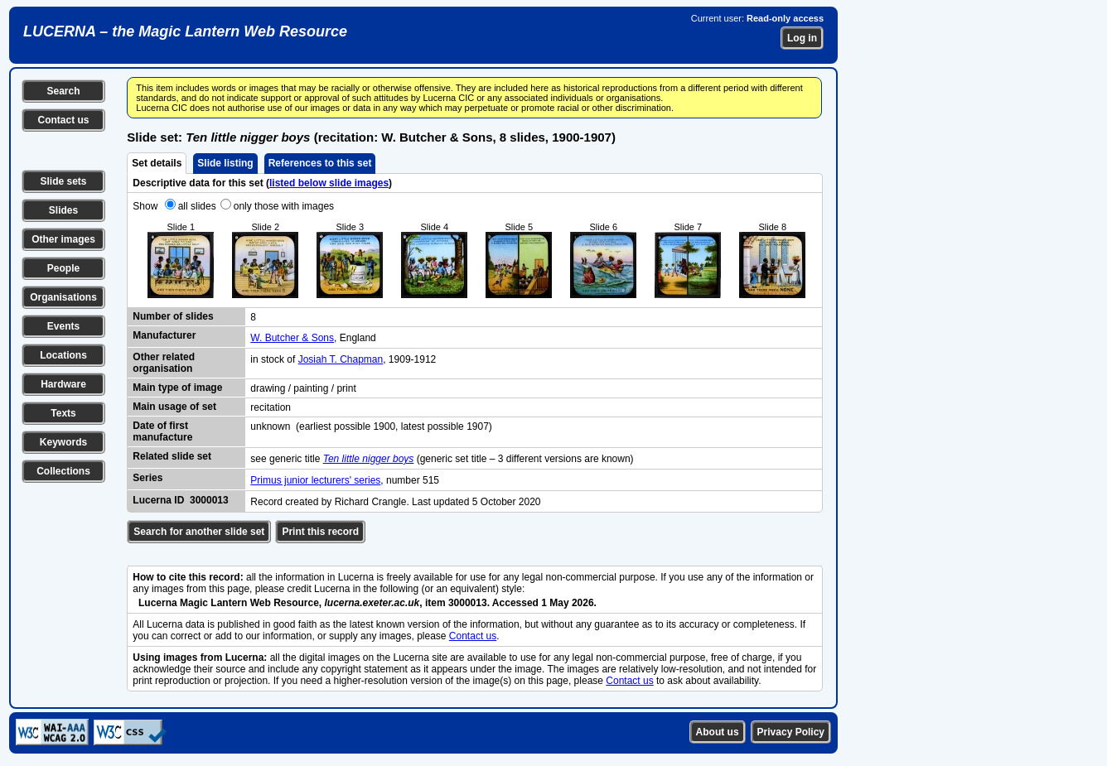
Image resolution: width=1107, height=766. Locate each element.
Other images (63, 239)
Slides (63, 210)
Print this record (320, 531)
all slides (197, 206)
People (63, 268)
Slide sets (63, 181)
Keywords (63, 442)
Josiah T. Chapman (341, 359)
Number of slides (173, 316)
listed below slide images (329, 183)
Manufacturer (164, 335)
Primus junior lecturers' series (315, 480)
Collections (63, 471)
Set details (156, 163)
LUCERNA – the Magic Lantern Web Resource (185, 31)
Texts (63, 413)
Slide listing (225, 163)
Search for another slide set (198, 531)
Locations (63, 355)
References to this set (320, 163)
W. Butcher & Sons (292, 338)
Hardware (63, 384)
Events (63, 326)
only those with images (284, 206)
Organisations (63, 297)
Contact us (63, 120)
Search (63, 91)
